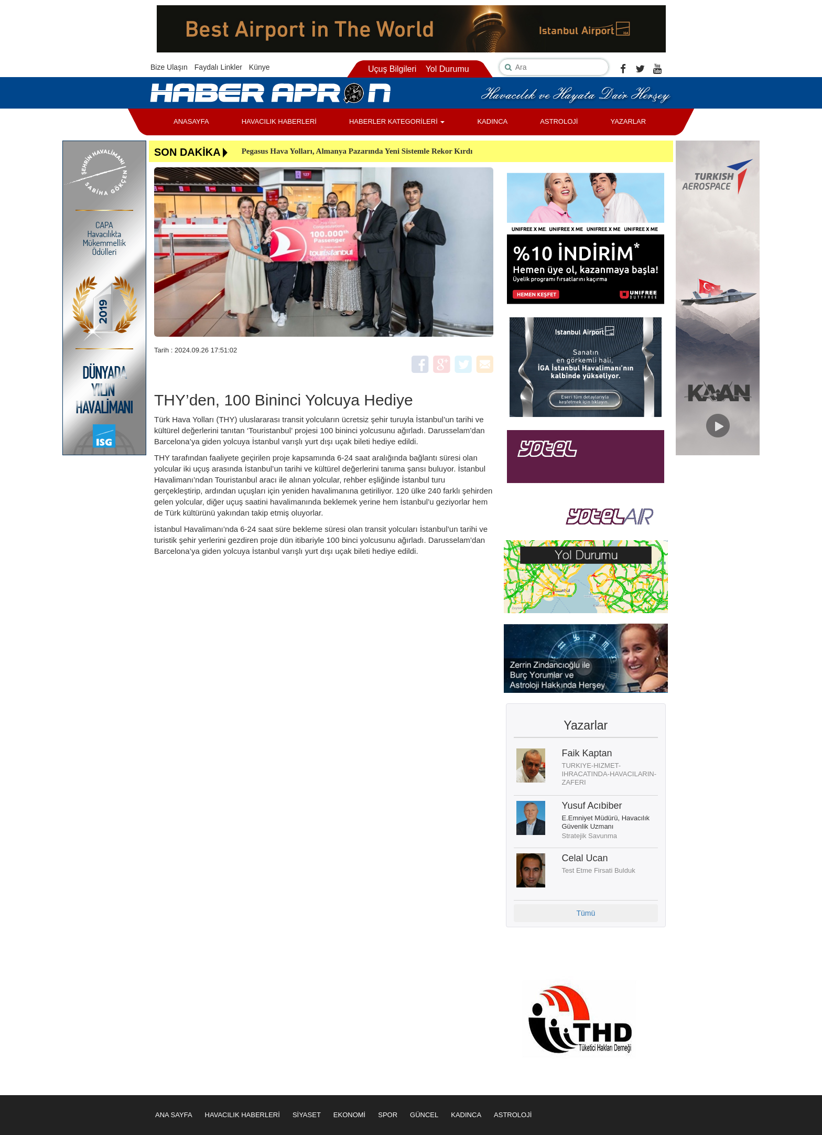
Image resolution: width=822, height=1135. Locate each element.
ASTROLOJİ (559, 121)
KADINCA (492, 121)
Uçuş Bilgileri (392, 69)
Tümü (585, 913)
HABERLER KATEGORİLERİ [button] (397, 121)
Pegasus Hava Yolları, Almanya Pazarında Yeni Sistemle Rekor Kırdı (357, 151)
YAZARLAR (628, 121)
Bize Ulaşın (169, 67)
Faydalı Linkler (218, 67)
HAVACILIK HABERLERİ (279, 121)
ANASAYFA (191, 121)
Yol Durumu (447, 69)
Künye (259, 67)
